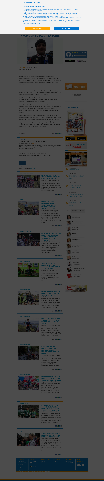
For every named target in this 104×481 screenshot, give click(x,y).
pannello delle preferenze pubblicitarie (31, 23)
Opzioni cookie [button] (37, 28)
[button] (32, 2)
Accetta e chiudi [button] (66, 28)
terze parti (43, 12)
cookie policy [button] (39, 10)
